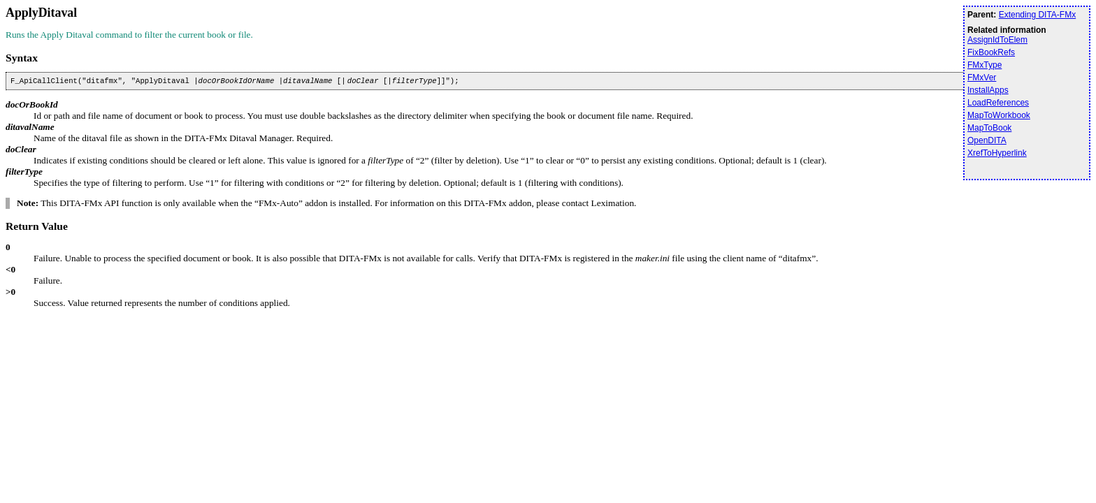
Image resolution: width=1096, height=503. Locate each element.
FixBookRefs (991, 52)
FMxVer (981, 77)
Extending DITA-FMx (1037, 15)
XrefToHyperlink (997, 153)
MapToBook (989, 128)
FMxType (984, 65)
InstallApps (988, 90)
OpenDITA (987, 140)
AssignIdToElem (997, 40)
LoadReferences (998, 103)
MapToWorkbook (998, 115)
